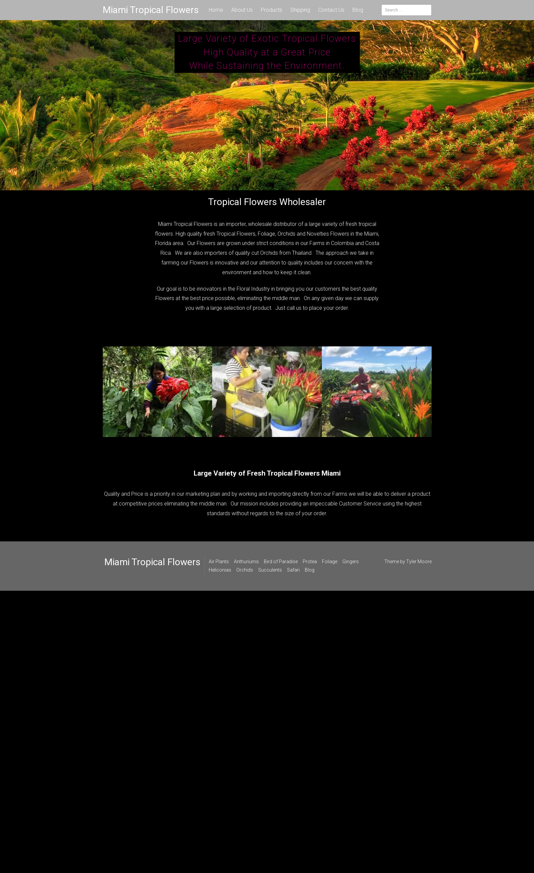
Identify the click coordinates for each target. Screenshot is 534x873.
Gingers (350, 561)
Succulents (270, 570)
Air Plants (219, 561)
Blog (357, 10)
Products (271, 10)
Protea (310, 561)
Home (216, 10)
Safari (293, 570)
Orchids (244, 570)
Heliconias (220, 570)
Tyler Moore (419, 561)
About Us (242, 10)
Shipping (300, 10)
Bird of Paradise (281, 561)
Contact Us (331, 10)
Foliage (329, 561)
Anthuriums (246, 561)
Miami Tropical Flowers (151, 9)
